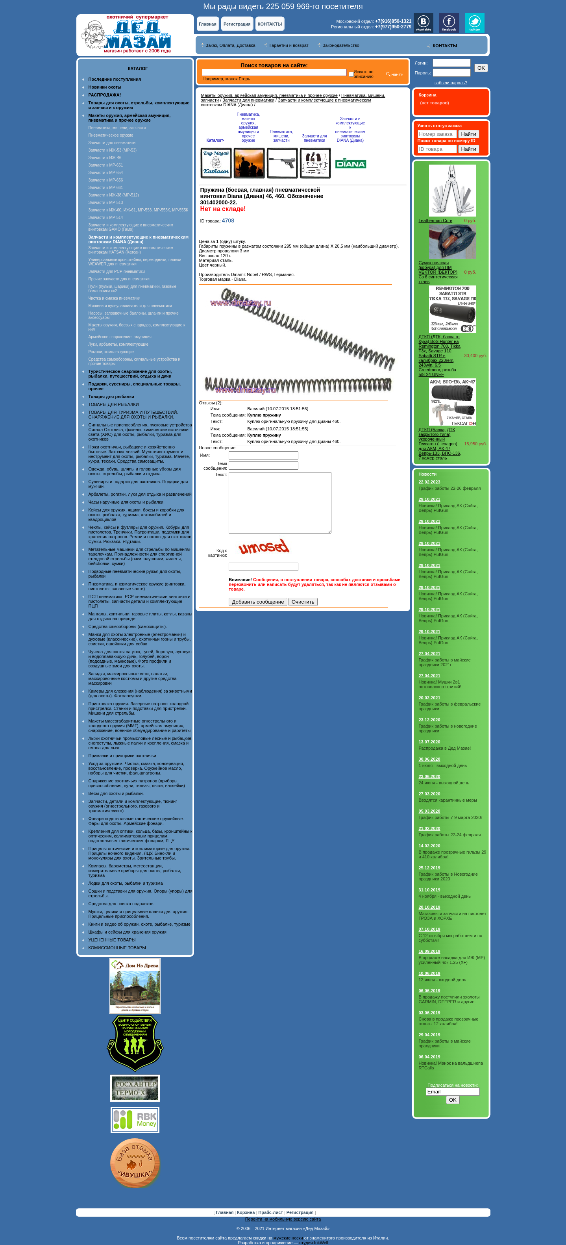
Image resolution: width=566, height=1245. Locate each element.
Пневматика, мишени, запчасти (117, 128)
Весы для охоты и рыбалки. (116, 793)
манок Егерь (238, 78)
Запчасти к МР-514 (106, 217)
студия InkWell (313, 1242)
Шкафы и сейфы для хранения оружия (127, 932)
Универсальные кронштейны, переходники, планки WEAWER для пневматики (135, 262)
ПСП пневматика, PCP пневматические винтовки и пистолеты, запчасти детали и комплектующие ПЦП (140, 601)
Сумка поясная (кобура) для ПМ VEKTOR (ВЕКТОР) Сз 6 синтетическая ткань (438, 272)
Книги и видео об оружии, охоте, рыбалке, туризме (140, 924)
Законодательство (341, 45)
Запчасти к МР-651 (106, 165)
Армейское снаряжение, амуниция (120, 337)
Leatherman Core (436, 220)
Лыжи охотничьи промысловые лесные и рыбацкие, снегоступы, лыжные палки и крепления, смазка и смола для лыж (141, 743)
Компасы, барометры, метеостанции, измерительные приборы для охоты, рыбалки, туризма (135, 870)
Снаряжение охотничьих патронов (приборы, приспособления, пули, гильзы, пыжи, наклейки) (137, 783)
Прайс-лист (271, 1212)
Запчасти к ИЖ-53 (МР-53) (113, 150)
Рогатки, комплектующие (111, 352)
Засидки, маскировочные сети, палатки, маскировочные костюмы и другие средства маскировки (133, 678)
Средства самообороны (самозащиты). (128, 626)
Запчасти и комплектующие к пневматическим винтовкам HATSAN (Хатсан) (131, 250)
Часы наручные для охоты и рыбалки (126, 502)
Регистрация (237, 24)
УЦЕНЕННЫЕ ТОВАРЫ (112, 939)
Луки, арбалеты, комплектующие (119, 344)
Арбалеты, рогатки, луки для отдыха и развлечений (140, 494)
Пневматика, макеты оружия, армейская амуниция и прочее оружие (248, 127)
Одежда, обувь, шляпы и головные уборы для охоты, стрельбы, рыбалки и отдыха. (135, 471)
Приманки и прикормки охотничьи (122, 755)
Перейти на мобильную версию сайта (283, 1219)
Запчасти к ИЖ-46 (105, 158)
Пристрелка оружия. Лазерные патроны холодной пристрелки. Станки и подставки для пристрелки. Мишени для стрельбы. (139, 708)
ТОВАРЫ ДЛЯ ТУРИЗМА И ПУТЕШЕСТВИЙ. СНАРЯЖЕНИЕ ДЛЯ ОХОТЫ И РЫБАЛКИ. (133, 414)
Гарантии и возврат (289, 45)
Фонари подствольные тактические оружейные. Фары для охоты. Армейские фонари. (136, 821)
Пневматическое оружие (111, 135)
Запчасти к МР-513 (106, 202)
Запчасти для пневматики (112, 143)
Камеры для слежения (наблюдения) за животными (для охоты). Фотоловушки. (140, 693)
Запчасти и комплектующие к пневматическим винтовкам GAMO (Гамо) (131, 227)
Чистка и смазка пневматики (115, 298)
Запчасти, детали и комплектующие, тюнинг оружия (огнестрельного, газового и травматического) (133, 806)
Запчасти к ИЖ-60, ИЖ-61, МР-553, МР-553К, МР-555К (139, 210)
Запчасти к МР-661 (106, 187)
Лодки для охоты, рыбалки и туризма (126, 883)
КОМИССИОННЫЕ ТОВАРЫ (117, 947)
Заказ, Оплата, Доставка (230, 45)
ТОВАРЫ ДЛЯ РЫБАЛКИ (114, 404)
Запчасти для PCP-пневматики (117, 271)
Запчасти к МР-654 (106, 172)
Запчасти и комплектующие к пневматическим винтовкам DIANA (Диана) (350, 130)
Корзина (246, 1212)
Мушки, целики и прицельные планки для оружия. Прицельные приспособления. (139, 914)
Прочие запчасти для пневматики (119, 279)
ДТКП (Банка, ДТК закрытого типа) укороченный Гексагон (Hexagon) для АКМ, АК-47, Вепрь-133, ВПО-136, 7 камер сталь (440, 443)
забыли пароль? (451, 82)
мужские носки (288, 1238)
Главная (207, 24)
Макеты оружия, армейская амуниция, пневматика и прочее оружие (269, 95)
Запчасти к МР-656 (106, 180)
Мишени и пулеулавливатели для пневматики (130, 306)
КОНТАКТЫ (270, 24)
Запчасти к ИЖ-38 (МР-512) (114, 195)
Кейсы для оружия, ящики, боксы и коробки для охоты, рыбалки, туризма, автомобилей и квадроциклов (137, 515)
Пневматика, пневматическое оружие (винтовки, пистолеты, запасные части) (137, 586)
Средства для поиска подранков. (122, 903)
